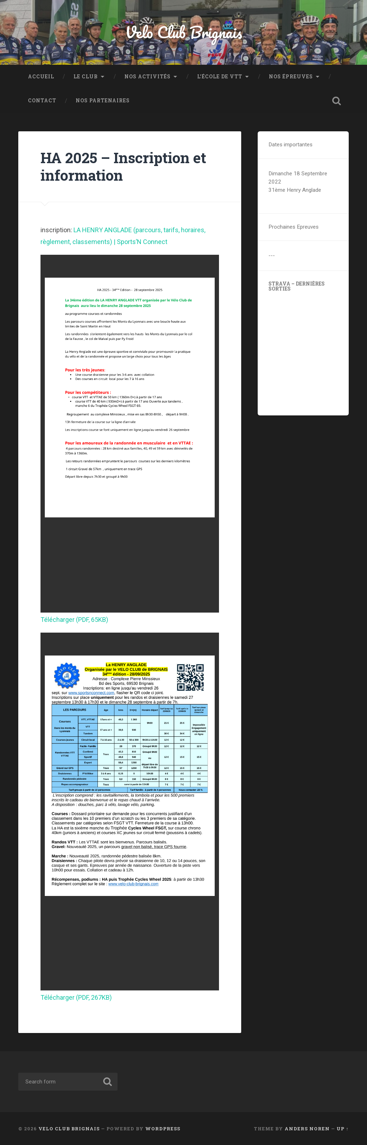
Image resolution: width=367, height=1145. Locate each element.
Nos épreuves (291, 76)
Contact (42, 100)
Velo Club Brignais (183, 32)
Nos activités (147, 76)
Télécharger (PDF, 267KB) (76, 997)
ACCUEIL (41, 76)
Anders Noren (307, 1128)
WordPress (162, 1128)
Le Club (85, 76)
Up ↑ (342, 1128)
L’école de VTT (219, 76)
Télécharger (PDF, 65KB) (74, 619)
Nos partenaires (103, 100)
